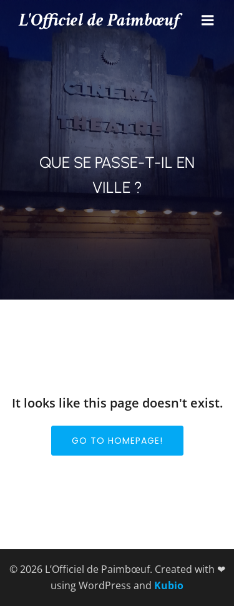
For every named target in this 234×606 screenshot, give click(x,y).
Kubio (168, 585)
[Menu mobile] (207, 20)
